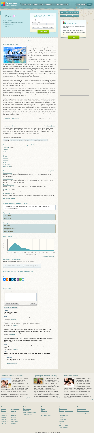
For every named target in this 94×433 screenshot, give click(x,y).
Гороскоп (36, 40)
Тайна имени (49, 4)
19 (4, 149)
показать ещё (7, 166)
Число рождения (29, 40)
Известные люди (63, 415)
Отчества (61, 413)
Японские (13, 423)
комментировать (12, 363)
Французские (14, 421)
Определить (43, 31)
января (7, 147)
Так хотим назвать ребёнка (13, 265)
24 (4, 160)
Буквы (12, 40)
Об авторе (44, 411)
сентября (7, 164)
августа (7, 162)
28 (4, 147)
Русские (13, 413)
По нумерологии (27, 414)
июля (6, 160)
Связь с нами (44, 413)
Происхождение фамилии (66, 411)
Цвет (16, 40)
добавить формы (50, 126)
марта (6, 149)
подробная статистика (49, 256)
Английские (4, 415)
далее (28, 397)
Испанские (4, 419)
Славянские (14, 415)
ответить (14, 313)
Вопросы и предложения (83, 413)
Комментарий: (21, 296)
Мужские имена (26, 4)
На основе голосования (29, 412)
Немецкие (13, 411)
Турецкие (13, 419)
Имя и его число (63, 425)
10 (4, 158)
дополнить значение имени (12, 118)
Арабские (3, 417)
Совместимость (43, 40)
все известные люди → (10, 198)
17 (4, 164)
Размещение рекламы (83, 411)
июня (6, 151)
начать (89, 4)
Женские (3, 411)
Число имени (21, 40)
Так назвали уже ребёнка (31, 265)
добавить (52, 170)
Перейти (73, 37)
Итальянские (4, 421)
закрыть (33, 303)
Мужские (3, 409)
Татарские (14, 417)
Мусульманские (15, 409)
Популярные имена (62, 4)
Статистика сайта (45, 415)
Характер (8, 40)
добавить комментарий (10, 307)
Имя (5, 40)
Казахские (3, 423)
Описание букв (29, 140)
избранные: (81, 7)
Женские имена (38, 4)
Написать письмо (81, 409)
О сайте (43, 409)
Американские (5, 413)
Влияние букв (62, 419)
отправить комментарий (12, 303)
